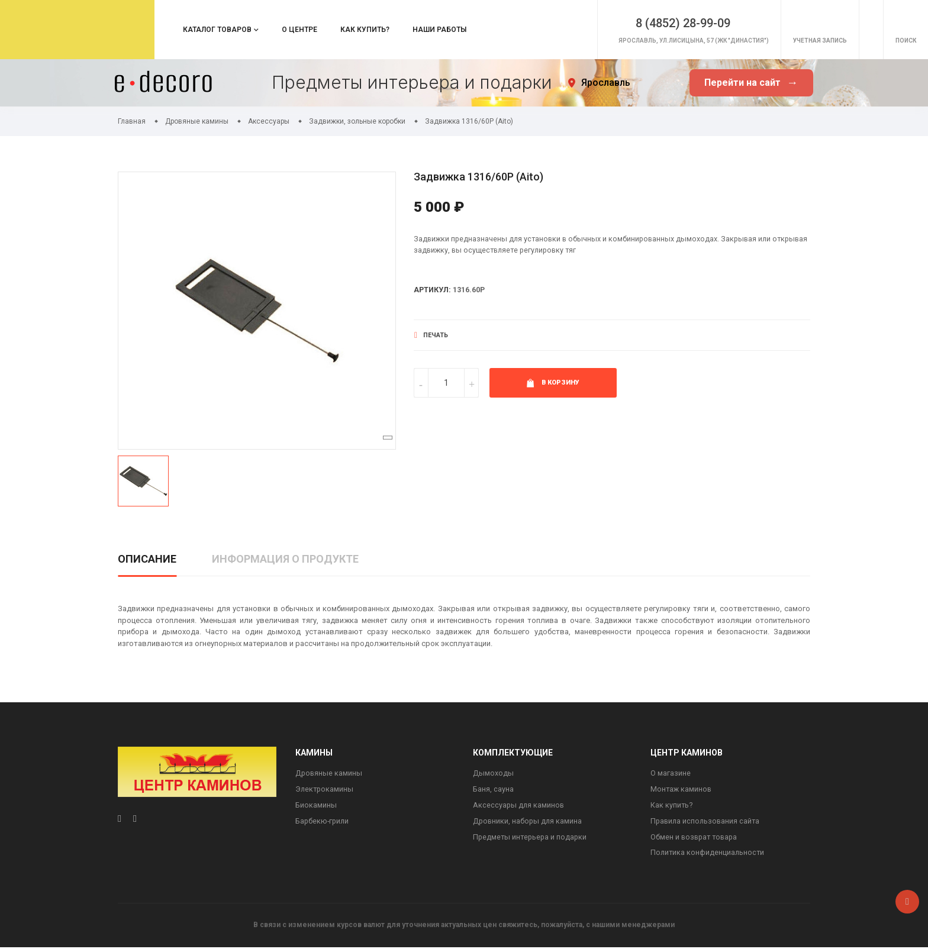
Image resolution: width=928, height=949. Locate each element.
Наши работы (439, 29)
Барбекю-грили (323, 822)
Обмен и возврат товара (695, 838)
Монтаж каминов (681, 790)
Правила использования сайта (706, 822)
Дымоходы (493, 773)
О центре (299, 29)
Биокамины (316, 806)
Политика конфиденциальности (708, 855)
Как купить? (364, 29)
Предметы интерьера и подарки (531, 838)
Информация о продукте (285, 559)
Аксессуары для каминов (519, 806)
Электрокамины (325, 790)
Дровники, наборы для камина (528, 822)
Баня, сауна (493, 790)
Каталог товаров (217, 29)
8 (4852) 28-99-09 (630, 23)
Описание (147, 559)
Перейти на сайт (751, 83)
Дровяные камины (329, 773)
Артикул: (433, 290)
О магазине (670, 773)
